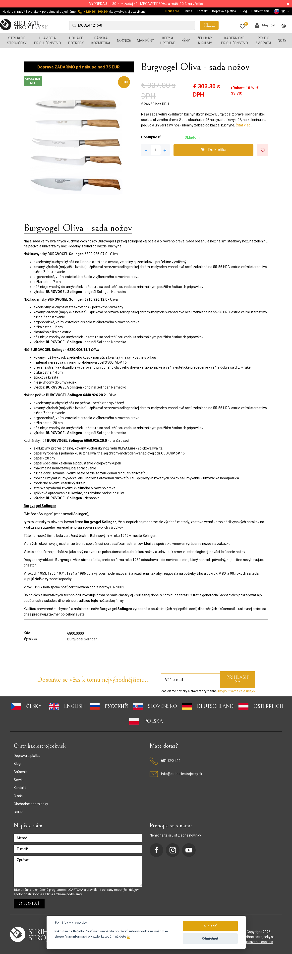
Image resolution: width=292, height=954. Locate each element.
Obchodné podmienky (31, 804)
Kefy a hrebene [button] (167, 40)
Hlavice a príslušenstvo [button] (47, 40)
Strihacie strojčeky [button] (17, 40)
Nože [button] (282, 41)
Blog (243, 11)
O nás (18, 796)
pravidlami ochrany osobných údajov (113, 890)
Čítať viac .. (244, 125)
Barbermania (260, 11)
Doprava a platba (224, 11)
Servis (188, 11)
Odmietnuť (210, 938)
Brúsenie (172, 11)
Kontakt (202, 11)
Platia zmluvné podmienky (64, 894)
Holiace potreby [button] (76, 40)
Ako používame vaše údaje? (236, 691)
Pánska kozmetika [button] (101, 40)
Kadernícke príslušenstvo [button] (234, 40)
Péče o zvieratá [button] (263, 40)
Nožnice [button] (124, 41)
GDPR (18, 812)
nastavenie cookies (258, 942)
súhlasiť (210, 926)
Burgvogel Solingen (82, 639)
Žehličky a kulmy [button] (204, 40)
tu (128, 936)
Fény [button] (186, 41)
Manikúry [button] (145, 41)
